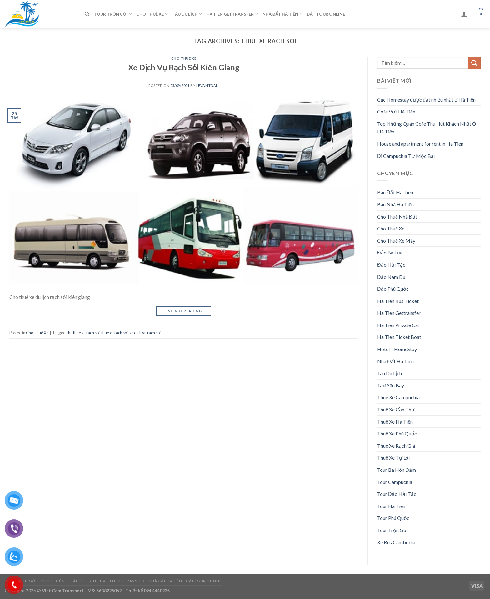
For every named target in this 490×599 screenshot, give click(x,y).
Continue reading (183, 311)
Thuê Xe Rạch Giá (396, 446)
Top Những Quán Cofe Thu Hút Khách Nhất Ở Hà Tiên (426, 128)
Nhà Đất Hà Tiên (282, 14)
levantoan (207, 85)
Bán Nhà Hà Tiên (395, 204)
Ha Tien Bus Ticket (398, 301)
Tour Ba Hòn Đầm (396, 470)
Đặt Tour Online (326, 14)
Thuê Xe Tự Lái (393, 458)
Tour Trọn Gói (113, 14)
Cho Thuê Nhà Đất (397, 216)
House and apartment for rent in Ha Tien (420, 144)
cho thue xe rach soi (83, 332)
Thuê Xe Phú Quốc (397, 433)
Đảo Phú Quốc (393, 289)
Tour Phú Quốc (393, 518)
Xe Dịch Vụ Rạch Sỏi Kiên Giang (183, 67)
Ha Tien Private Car (398, 325)
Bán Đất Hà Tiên (395, 192)
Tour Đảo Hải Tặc (396, 494)
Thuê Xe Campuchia (398, 397)
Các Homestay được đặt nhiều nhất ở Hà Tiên (426, 100)
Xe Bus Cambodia (396, 542)
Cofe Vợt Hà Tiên (396, 111)
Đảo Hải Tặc (391, 265)
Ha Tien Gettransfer (232, 14)
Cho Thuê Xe (152, 14)
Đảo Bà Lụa (389, 252)
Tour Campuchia (394, 482)
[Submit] (474, 63)
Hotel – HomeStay (397, 349)
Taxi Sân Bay (390, 385)
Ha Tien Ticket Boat (399, 337)
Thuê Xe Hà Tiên (395, 422)
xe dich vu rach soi (145, 332)
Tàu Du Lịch (187, 14)
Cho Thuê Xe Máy (396, 241)
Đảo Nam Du (391, 277)
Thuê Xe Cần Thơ (395, 409)
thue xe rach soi (114, 332)
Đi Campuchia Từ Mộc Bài (406, 156)
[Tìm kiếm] (87, 14)
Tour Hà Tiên (391, 506)
